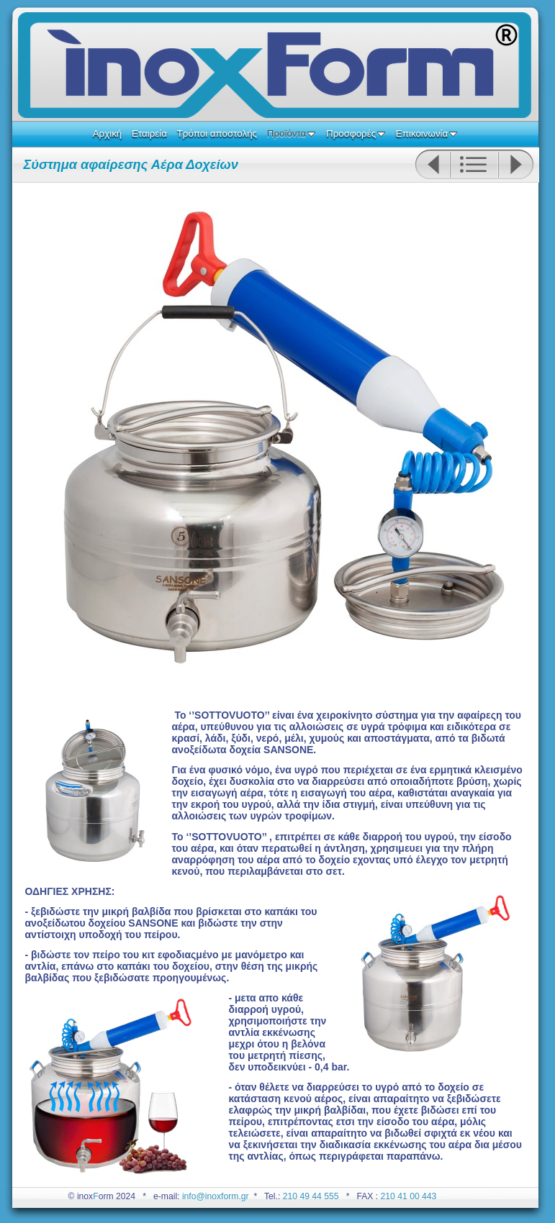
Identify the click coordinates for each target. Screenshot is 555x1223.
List (474, 165)
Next (516, 165)
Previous (432, 165)
